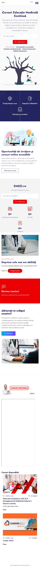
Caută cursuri (20, 42)
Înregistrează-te (15, 271)
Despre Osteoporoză (28, 49)
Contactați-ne (8, 333)
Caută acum (20, 202)
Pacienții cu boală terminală (12, 49)
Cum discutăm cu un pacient (25, 47)
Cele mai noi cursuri (10, 171)
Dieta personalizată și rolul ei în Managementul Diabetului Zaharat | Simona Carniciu (17, 501)
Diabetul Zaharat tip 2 (20, 51)
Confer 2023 (8, 540)
